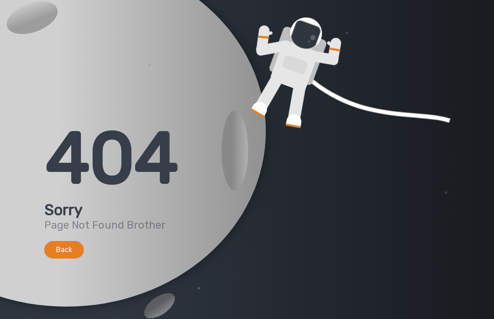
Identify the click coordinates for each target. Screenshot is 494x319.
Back (64, 249)
